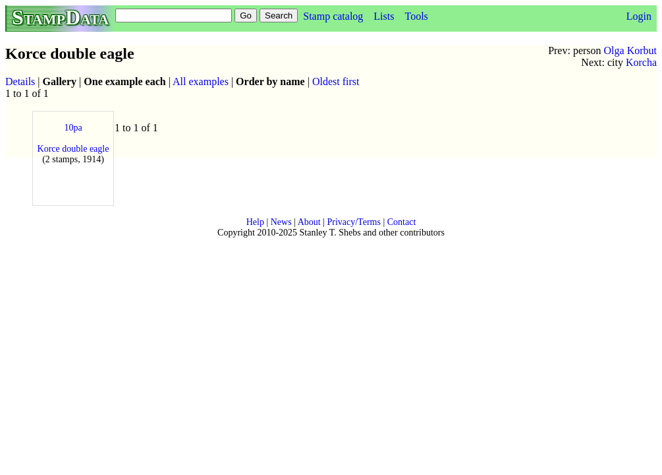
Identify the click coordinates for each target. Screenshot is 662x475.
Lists (383, 16)
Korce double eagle (73, 149)
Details (20, 81)
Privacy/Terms (353, 222)
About (309, 222)
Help (255, 222)
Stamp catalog (333, 16)
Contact (401, 222)
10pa (73, 128)
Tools (416, 16)
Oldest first (336, 81)
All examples (201, 81)
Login (638, 16)
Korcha (641, 62)
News (281, 222)
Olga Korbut (630, 50)
